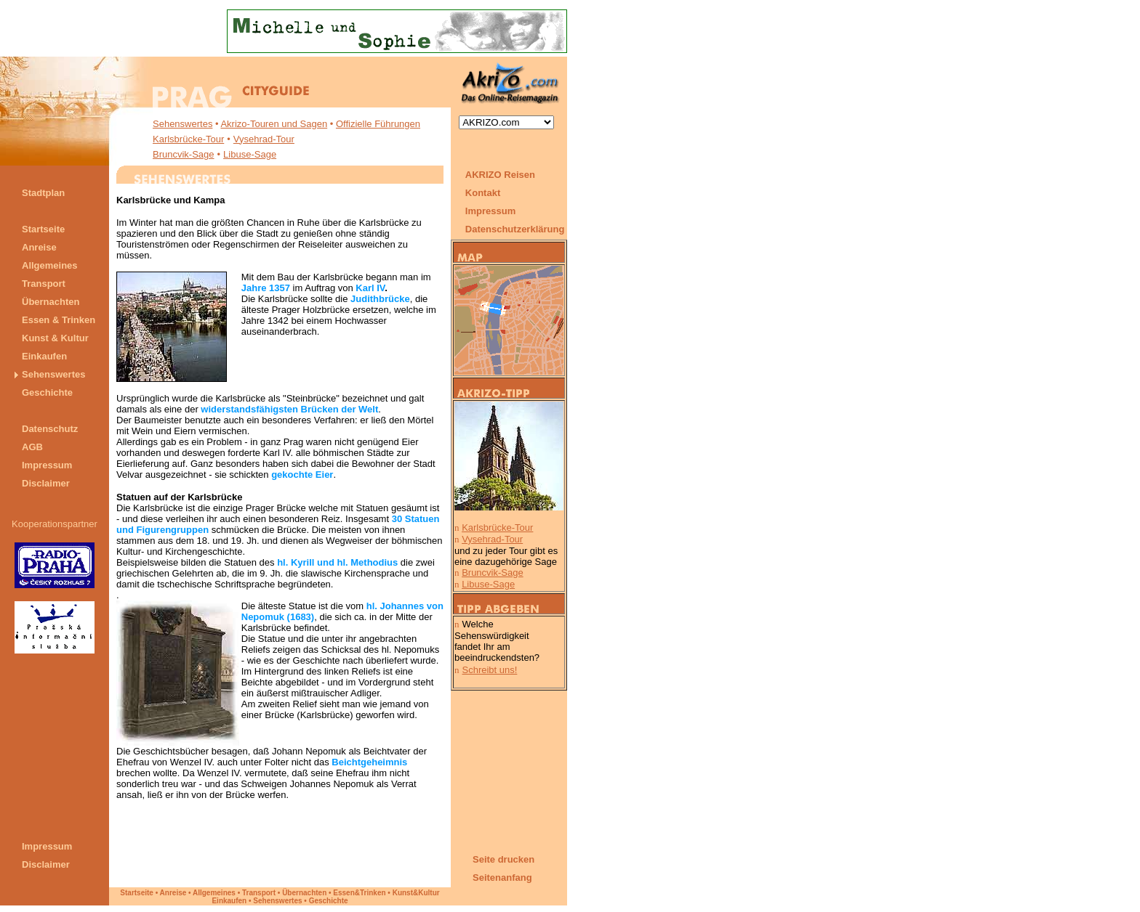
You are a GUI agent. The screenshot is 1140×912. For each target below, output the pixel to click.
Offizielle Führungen (378, 123)
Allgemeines (214, 893)
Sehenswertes (182, 123)
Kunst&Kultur (416, 893)
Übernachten (304, 893)
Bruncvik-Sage (183, 154)
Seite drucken (503, 859)
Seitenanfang (502, 877)
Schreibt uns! (490, 669)
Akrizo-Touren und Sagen (273, 123)
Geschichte (328, 901)
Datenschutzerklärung (516, 229)
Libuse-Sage (249, 154)
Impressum (490, 210)
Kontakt (482, 192)
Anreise (173, 893)
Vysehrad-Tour (263, 139)
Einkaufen (229, 901)
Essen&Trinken (359, 893)
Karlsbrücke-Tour (188, 139)
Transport (259, 893)
